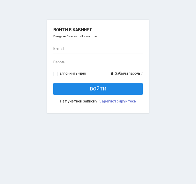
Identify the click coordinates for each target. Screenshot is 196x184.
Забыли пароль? (127, 73)
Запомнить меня (73, 73)
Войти (98, 89)
